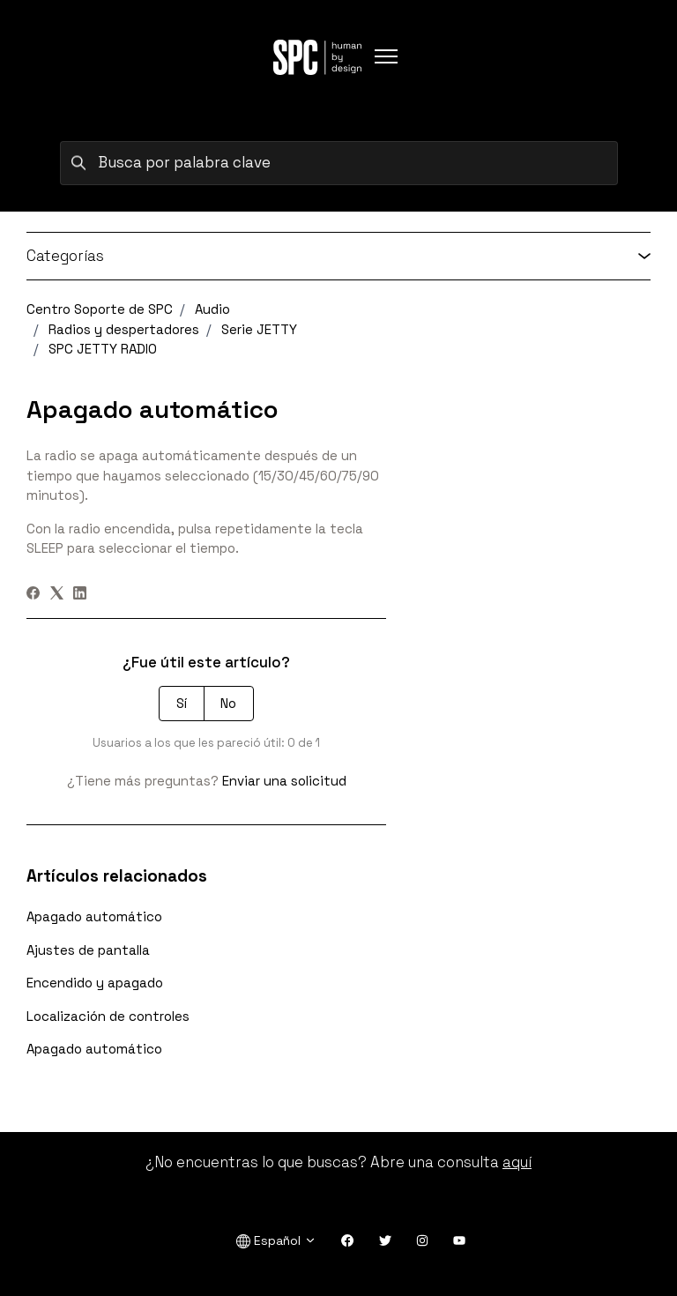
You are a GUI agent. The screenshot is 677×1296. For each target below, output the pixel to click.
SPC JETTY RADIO (102, 348)
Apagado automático (94, 916)
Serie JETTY (259, 329)
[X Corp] (56, 594)
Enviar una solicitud (284, 780)
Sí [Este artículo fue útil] (181, 703)
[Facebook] (33, 594)
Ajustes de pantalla (88, 950)
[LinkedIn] (79, 594)
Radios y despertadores (123, 329)
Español (276, 1241)
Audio (212, 309)
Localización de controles (108, 1016)
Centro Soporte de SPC (99, 309)
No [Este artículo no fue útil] (228, 703)
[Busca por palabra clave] (339, 163)
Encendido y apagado (94, 982)
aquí (517, 1162)
